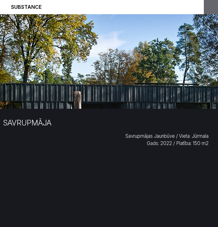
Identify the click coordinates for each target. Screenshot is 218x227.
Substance (26, 7)
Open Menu (211, 7)
